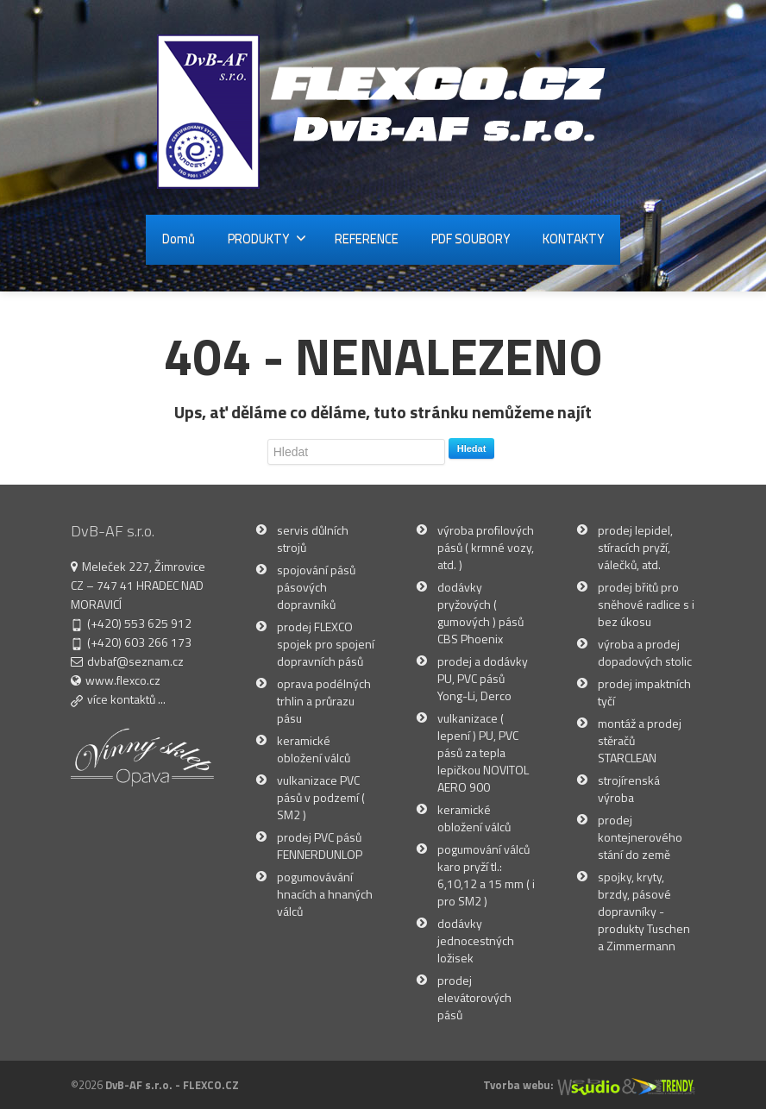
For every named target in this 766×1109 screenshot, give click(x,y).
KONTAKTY (573, 238)
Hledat (472, 448)
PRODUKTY (267, 238)
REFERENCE (367, 238)
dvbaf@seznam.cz (135, 661)
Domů (178, 238)
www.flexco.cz (122, 680)
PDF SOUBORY (470, 238)
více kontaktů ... (126, 699)
